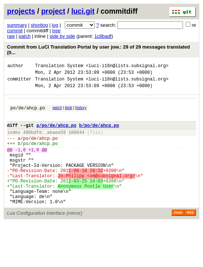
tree (56, 30)
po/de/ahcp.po (27, 113)
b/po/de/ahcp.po (99, 133)
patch (25, 36)
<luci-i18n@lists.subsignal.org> (127, 66)
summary (17, 25)
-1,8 (20, 162)
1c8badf (103, 36)
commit (15, 30)
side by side (62, 36)
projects (21, 11)
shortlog (39, 25)
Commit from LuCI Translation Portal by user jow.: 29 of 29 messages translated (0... (98, 49)
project (53, 11)
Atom (178, 236)
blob (68, 112)
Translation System (59, 66)
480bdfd (32, 141)
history (80, 112)
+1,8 (34, 162)
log (55, 25)
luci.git (82, 11)
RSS (190, 236)
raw (11, 36)
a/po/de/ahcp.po (56, 133)
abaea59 (56, 141)
